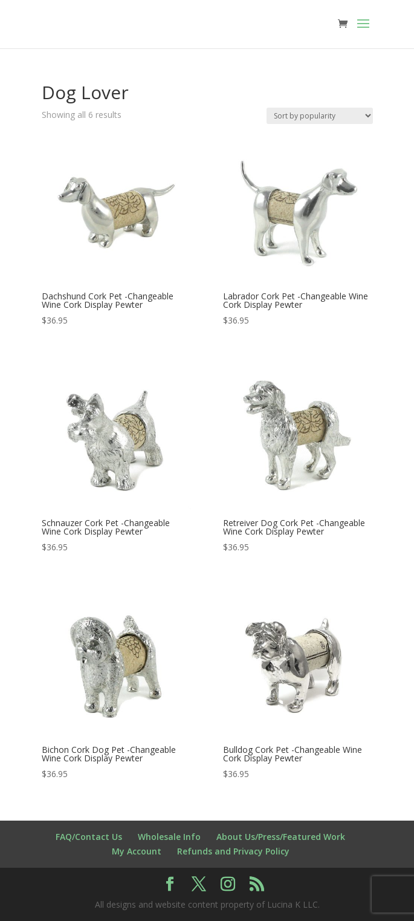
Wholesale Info (169, 836)
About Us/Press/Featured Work (280, 836)
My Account (136, 851)
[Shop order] (320, 116)
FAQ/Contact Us (89, 836)
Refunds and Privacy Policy (233, 851)
